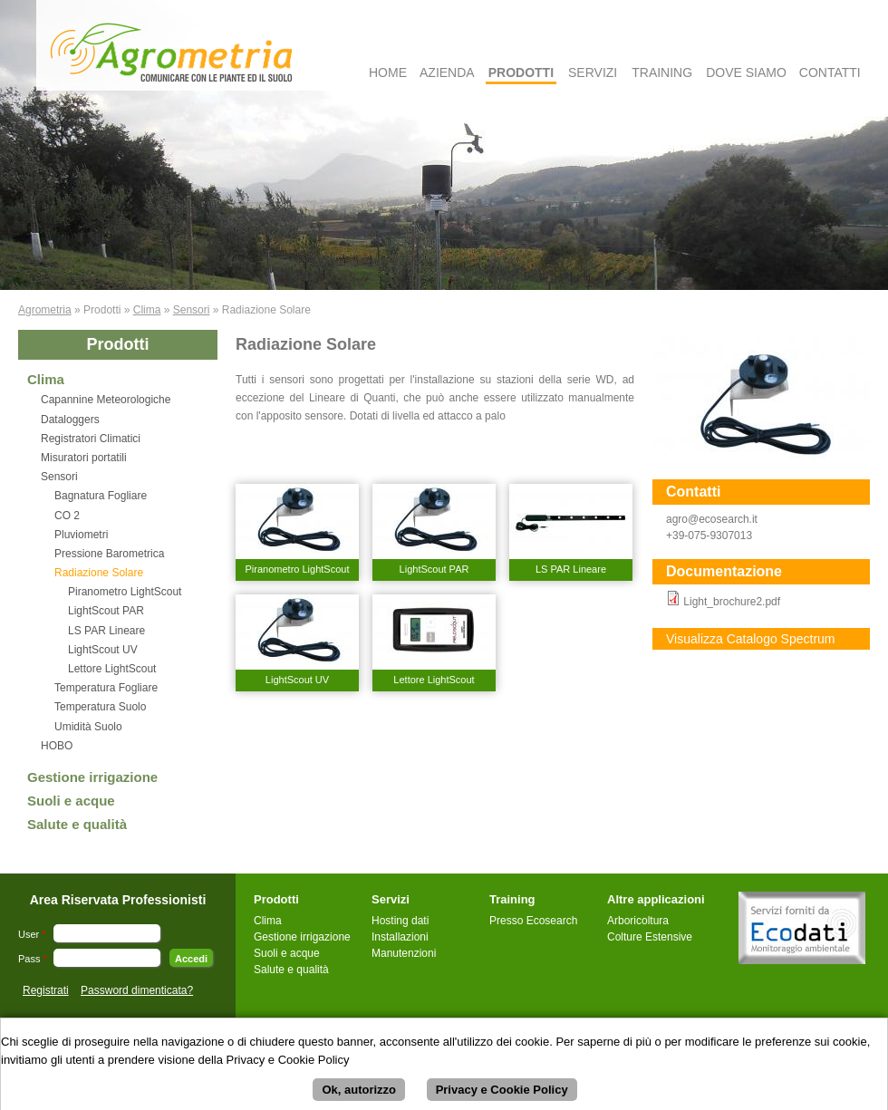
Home (388, 72)
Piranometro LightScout (124, 591)
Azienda (447, 72)
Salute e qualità (77, 824)
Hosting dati (400, 920)
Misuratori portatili (84, 457)
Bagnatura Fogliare (100, 495)
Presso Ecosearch (533, 920)
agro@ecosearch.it (712, 519)
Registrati (46, 990)
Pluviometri (81, 534)
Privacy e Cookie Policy (502, 1098)
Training (662, 72)
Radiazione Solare (98, 572)
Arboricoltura (638, 920)
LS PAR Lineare (106, 630)
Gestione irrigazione (92, 777)
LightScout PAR (106, 610)
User (32, 934)
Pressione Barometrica (109, 553)
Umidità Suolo (88, 726)
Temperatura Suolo (100, 706)
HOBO (56, 745)
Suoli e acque (71, 800)
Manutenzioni (404, 953)
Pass (32, 958)
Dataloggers (70, 419)
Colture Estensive (649, 937)
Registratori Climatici (90, 438)
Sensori (191, 310)
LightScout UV (103, 649)
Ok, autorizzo (359, 1098)
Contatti (830, 72)
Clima (147, 310)
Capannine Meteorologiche (105, 399)
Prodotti (521, 72)
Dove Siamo (746, 72)
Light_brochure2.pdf (731, 601)
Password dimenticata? (137, 990)
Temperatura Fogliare (106, 687)
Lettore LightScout (112, 668)
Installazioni (400, 937)
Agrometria (45, 310)
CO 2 (67, 515)
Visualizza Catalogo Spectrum (750, 639)
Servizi (592, 72)
